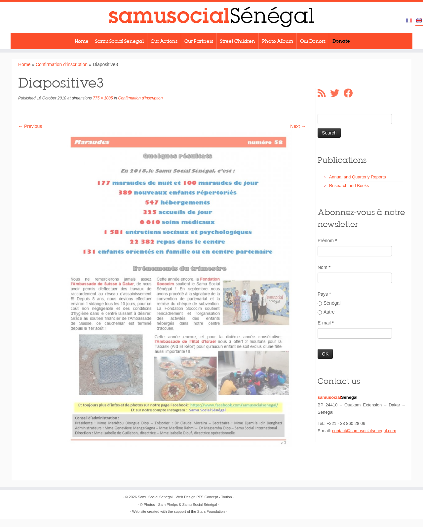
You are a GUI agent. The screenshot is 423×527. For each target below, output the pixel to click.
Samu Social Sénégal (155, 497)
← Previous (30, 126)
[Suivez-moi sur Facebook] (350, 93)
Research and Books (349, 185)
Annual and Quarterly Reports (357, 176)
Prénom (327, 240)
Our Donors (313, 41)
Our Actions (164, 41)
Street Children (237, 41)
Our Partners (198, 41)
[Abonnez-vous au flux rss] (324, 93)
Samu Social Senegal (119, 41)
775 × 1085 (102, 98)
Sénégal (329, 303)
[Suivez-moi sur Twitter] (337, 93)
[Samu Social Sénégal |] (211, 17)
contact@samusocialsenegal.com (364, 430)
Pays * (324, 294)
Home (82, 41)
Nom (324, 267)
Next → (298, 126)
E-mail (326, 322)
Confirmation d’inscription (62, 64)
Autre (326, 312)
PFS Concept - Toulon (214, 497)
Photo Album (277, 41)
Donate (341, 41)
